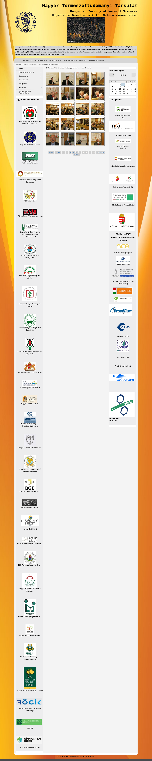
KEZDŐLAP (27, 60)
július (123, 75)
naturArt (30, 728)
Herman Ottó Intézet (30, 529)
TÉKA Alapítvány (30, 196)
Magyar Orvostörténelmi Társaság (29, 448)
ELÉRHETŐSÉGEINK (96, 60)
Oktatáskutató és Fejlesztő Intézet (123, 205)
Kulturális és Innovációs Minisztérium (123, 166)
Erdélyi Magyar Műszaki (30, 157)
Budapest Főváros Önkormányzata (29, 372)
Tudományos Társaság (30, 163)
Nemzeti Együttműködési (123, 115)
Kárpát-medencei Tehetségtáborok (25, 92)
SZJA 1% (82, 60)
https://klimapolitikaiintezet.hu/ (30, 747)
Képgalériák (23, 84)
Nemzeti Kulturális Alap (123, 135)
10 (93, 152)
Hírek (21, 68)
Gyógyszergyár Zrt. (122, 336)
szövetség (30, 278)
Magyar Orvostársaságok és (29, 424)
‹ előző (58, 152)
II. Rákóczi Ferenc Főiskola (30, 255)
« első (51, 152)
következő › (101, 152)
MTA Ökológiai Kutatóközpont (30, 388)
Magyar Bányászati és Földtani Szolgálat (30, 582)
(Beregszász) (30, 257)
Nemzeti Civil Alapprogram (123, 253)
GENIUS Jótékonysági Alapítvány (29, 540)
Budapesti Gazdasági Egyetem (30, 491)
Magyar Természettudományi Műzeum (30, 679)
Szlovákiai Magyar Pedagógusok (30, 304)
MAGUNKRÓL (40, 60)
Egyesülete (30, 354)
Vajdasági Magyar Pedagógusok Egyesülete (30, 322)
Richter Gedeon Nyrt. (123, 261)
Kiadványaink (23, 80)
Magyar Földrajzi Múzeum (30, 404)
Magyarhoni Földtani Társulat (30, 138)
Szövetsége (30, 306)
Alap (122, 118)
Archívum (22, 87)
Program (123, 148)
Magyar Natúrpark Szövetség (29, 630)
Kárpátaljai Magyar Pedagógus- (29, 276)
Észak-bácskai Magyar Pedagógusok (29, 345)
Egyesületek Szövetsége (30, 426)
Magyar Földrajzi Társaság (30, 503)
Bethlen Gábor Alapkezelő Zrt (123, 187)
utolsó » (77, 154)
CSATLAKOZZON (69, 60)
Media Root (113, 421)
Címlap (18, 64)
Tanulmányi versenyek (26, 72)
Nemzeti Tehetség (123, 146)
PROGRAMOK (54, 60)
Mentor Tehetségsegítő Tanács (29, 608)
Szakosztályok (24, 76)
